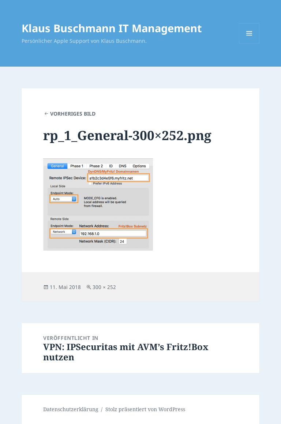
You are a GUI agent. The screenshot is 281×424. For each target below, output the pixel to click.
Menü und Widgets (249, 43)
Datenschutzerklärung (70, 409)
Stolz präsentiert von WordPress (145, 409)
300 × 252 (104, 287)
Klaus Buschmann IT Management (112, 28)
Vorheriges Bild (72, 113)
